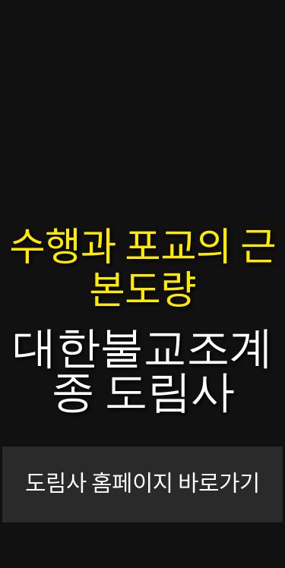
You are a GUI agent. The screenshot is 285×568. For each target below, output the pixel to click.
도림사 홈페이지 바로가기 (142, 484)
